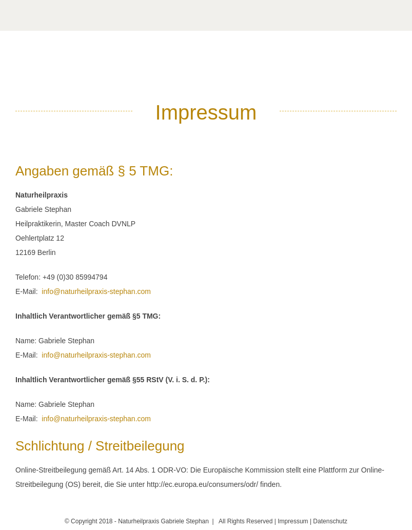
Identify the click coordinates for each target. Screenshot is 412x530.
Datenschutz (330, 521)
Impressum (293, 521)
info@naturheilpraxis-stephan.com (96, 291)
